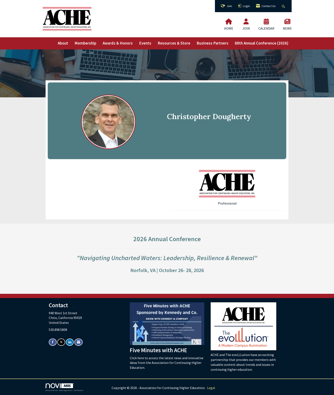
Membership (85, 43)
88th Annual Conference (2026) (261, 43)
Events (145, 43)
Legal (211, 388)
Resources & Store (174, 43)
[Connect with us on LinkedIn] (70, 342)
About (63, 43)
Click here (137, 358)
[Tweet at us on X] (61, 342)
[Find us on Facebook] (53, 342)
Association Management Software (65, 387)
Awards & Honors (118, 43)
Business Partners (212, 43)
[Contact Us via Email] (78, 342)
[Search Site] (283, 6)
